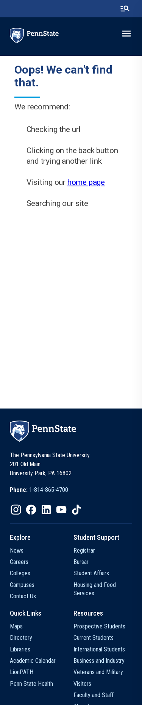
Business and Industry (99, 660)
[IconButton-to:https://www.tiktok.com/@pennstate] (76, 510)
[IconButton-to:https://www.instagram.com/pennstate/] (16, 510)
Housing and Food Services (94, 589)
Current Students (93, 637)
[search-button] (125, 9)
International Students (99, 649)
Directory (21, 637)
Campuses (22, 584)
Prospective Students (99, 626)
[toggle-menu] (126, 33)
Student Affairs (91, 573)
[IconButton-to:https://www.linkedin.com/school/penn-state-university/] (46, 510)
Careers (19, 561)
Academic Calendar (33, 660)
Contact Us (23, 596)
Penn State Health (31, 683)
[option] (39, 490)
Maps (16, 626)
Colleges (20, 573)
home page (86, 182)
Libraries (20, 649)
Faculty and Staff (93, 695)
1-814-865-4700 (48, 489)
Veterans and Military (98, 672)
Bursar (81, 561)
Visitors (82, 683)
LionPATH (21, 672)
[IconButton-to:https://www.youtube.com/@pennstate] (61, 510)
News (16, 550)
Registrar (84, 550)
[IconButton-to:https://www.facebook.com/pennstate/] (31, 510)
